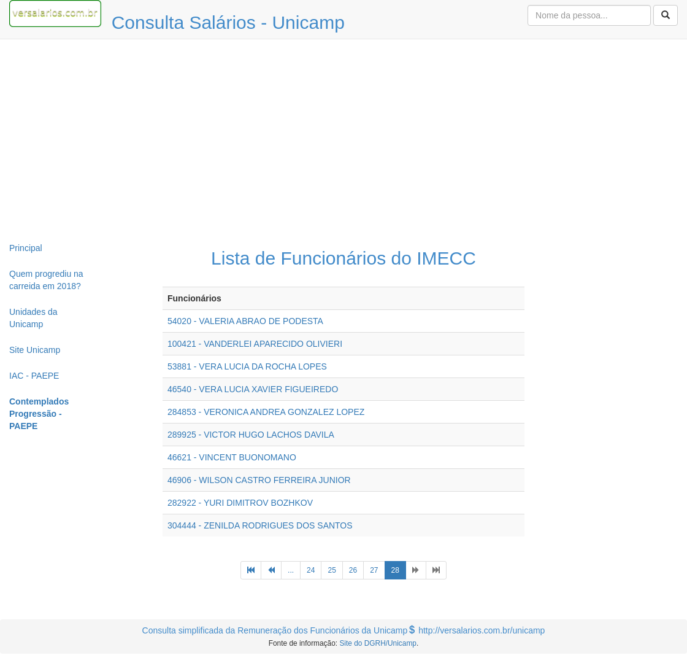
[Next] (415, 570)
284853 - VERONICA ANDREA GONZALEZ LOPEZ (265, 412)
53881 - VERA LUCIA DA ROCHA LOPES (247, 366)
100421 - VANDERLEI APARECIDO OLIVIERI (254, 344)
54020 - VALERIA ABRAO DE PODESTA (245, 321)
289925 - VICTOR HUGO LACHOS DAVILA (250, 434)
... (291, 570)
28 (398, 569)
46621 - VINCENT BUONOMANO (231, 457)
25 (332, 570)
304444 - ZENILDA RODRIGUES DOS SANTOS (260, 525)
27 (374, 570)
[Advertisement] (344, 137)
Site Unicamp (34, 350)
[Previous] (250, 570)
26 (353, 570)
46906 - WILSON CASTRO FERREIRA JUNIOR (259, 480)
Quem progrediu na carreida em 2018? (46, 280)
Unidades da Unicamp (33, 318)
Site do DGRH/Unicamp (377, 643)
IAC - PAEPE (34, 376)
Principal (25, 248)
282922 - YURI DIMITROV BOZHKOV (240, 503)
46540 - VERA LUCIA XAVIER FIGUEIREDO (252, 389)
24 (311, 570)
